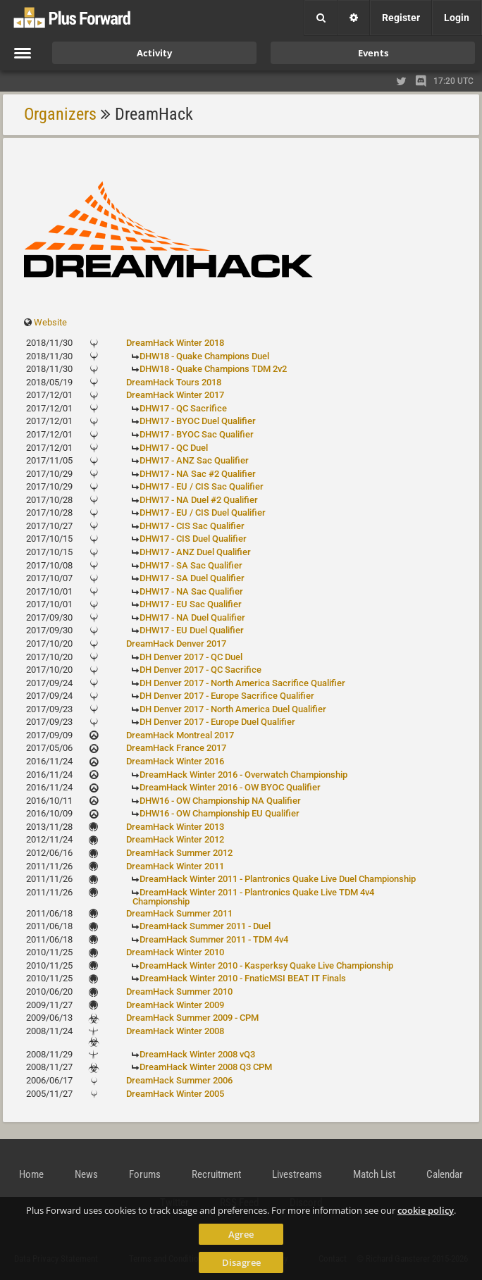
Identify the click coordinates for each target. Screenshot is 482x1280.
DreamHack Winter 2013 (175, 826)
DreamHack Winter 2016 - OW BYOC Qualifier (230, 787)
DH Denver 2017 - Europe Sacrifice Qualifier (227, 695)
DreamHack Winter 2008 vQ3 (197, 1054)
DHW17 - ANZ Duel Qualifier (195, 552)
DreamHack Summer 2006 (179, 1080)
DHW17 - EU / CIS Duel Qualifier (203, 512)
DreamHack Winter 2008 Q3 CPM (206, 1067)
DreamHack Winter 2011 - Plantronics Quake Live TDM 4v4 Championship (253, 897)
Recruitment (216, 1174)
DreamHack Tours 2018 (173, 382)
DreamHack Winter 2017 (175, 395)
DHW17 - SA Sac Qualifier (191, 565)
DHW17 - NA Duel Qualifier (192, 617)
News (86, 1174)
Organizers (60, 114)
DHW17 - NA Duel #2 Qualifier (199, 500)
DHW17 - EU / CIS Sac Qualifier (202, 486)
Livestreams (297, 1174)
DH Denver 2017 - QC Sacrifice (200, 669)
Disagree (241, 1262)
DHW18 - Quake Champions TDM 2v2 (213, 369)
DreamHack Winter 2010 (175, 952)
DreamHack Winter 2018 (175, 342)
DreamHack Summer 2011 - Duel (205, 926)
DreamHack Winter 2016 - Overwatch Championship (243, 774)
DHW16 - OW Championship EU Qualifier (219, 813)
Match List (374, 1174)
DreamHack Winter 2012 (175, 839)
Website (50, 322)
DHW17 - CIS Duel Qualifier (193, 538)
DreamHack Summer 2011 (179, 913)
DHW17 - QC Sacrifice (183, 408)
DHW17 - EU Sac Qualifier (191, 604)
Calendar (444, 1174)
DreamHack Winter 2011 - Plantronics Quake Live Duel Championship (278, 879)
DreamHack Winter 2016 (175, 761)
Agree (241, 1234)
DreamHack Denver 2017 (176, 643)
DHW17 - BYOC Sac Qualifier (197, 434)
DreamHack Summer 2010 (179, 991)
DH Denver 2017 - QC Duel (191, 657)
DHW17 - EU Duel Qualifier (192, 630)
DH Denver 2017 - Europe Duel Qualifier (217, 721)
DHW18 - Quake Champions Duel (204, 356)
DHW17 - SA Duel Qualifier (192, 578)
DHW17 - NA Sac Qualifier (191, 591)
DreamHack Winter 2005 (175, 1093)
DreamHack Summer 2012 (179, 852)
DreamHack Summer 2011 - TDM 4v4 (214, 939)
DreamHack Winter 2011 (175, 866)
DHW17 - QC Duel (174, 447)
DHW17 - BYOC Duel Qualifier (198, 421)
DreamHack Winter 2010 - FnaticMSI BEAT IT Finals (243, 978)
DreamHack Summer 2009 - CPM (192, 1017)
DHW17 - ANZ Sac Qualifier (194, 460)
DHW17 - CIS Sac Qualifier (192, 526)
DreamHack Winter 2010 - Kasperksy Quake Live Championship (266, 965)
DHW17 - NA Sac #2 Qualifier (198, 473)
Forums (145, 1174)
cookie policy (425, 1210)
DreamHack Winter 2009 (175, 1005)
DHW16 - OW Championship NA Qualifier (220, 800)
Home (31, 1174)
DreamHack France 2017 (176, 747)
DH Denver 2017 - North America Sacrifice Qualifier (242, 683)
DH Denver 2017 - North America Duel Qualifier (233, 709)
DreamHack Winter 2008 (175, 1031)
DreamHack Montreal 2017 (180, 735)
